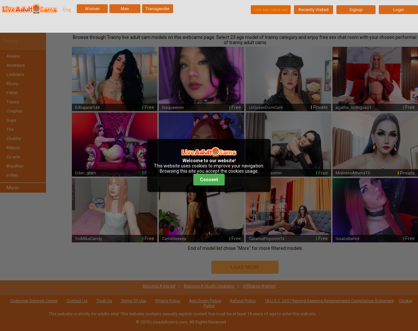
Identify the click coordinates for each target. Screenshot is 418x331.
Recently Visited (313, 9)
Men (125, 8)
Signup (356, 9)
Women (92, 8)
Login (398, 9)
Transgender (157, 8)
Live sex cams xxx (270, 9)
